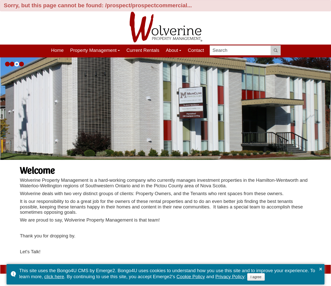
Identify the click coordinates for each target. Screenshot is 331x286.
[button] (7, 64)
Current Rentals (142, 50)
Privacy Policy (230, 276)
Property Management (93, 50)
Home (57, 50)
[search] (240, 50)
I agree (256, 277)
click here (54, 276)
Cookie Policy (190, 276)
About (172, 50)
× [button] (320, 268)
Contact (196, 50)
